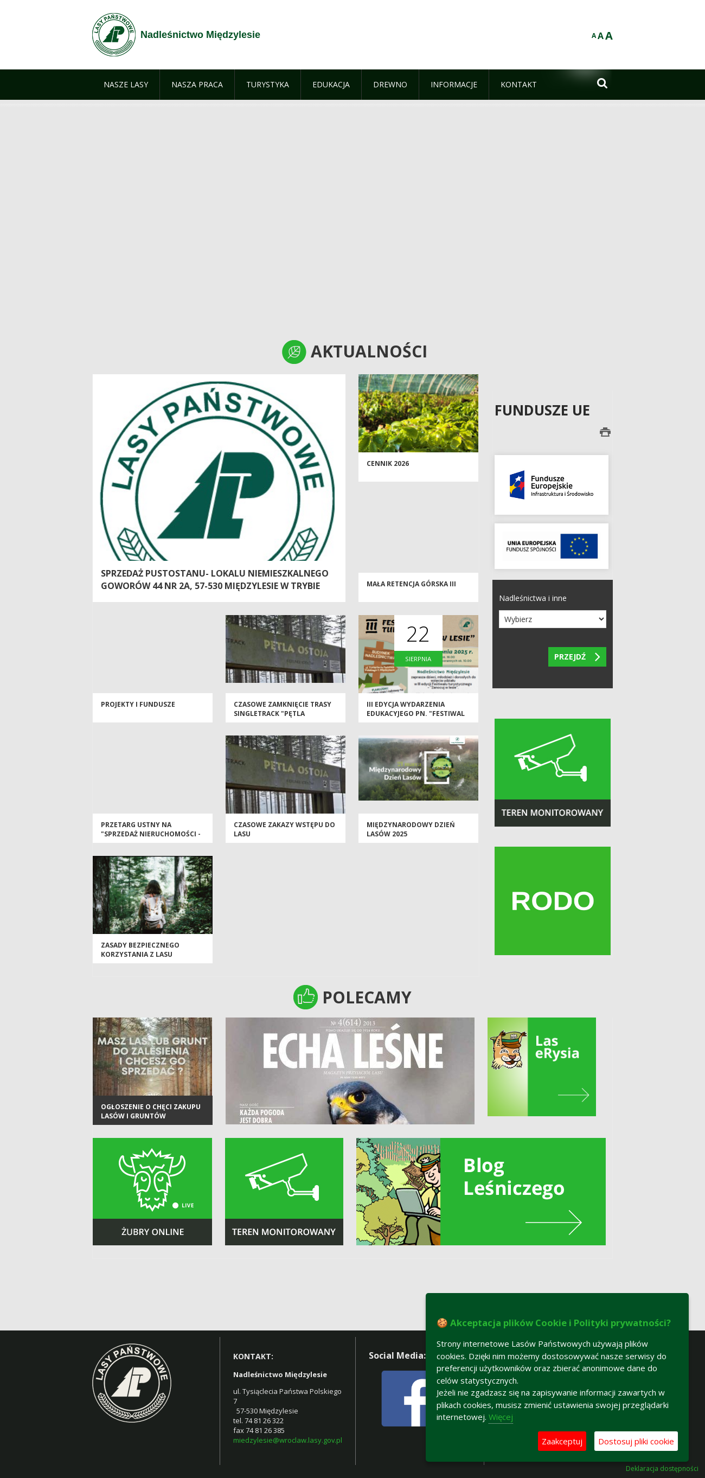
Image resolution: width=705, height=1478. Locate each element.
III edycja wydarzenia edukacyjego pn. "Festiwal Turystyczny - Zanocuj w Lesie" (416, 718)
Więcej (501, 1416)
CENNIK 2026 (388, 463)
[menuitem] (125, 84)
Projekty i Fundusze (138, 704)
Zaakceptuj (562, 1441)
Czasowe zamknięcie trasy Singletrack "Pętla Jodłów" (282, 714)
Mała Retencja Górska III (411, 583)
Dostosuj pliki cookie (636, 1441)
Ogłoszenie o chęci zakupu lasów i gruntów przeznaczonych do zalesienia (151, 1121)
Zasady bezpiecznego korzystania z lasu (140, 949)
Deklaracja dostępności (662, 1469)
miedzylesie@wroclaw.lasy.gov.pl (287, 1440)
